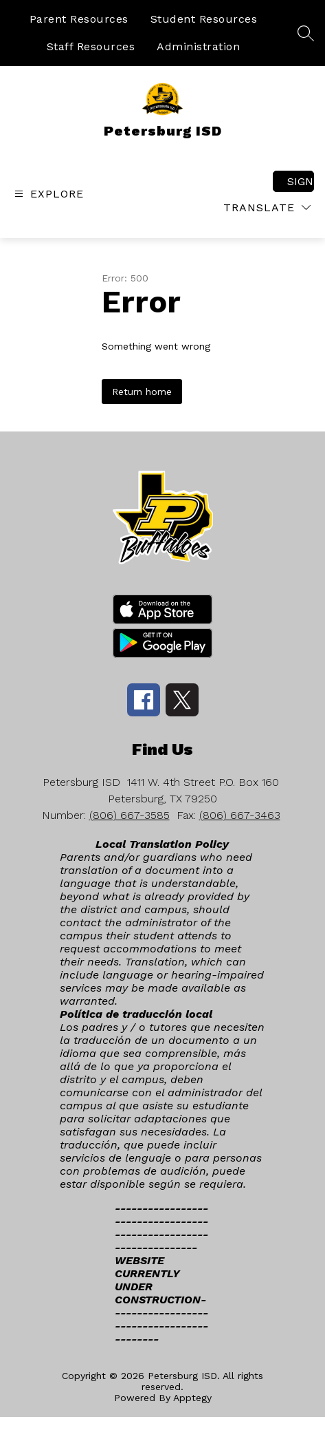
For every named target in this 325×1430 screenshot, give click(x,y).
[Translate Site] (267, 207)
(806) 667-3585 (129, 815)
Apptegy (192, 1397)
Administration (198, 46)
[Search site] (306, 33)
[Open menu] (47, 193)
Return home (142, 391)
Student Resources (204, 18)
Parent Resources (79, 18)
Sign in (300, 181)
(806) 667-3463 (239, 815)
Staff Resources (91, 46)
